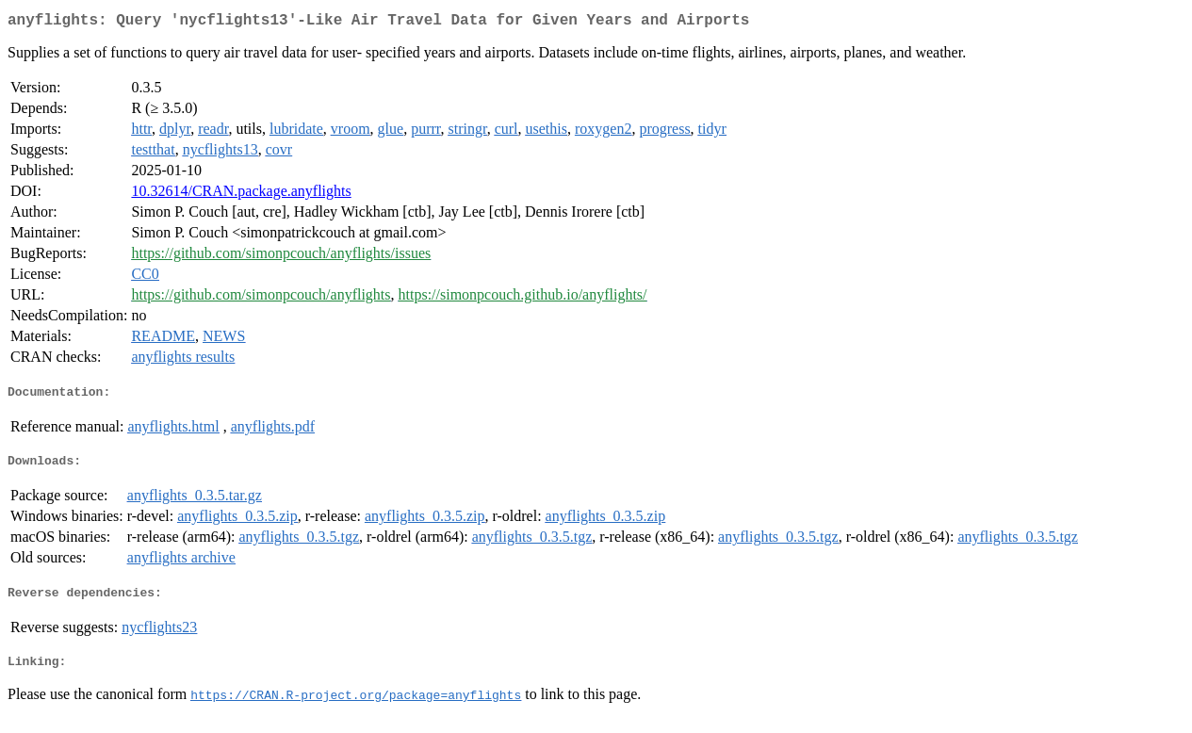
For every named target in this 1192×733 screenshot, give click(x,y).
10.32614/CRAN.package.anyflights (241, 195)
